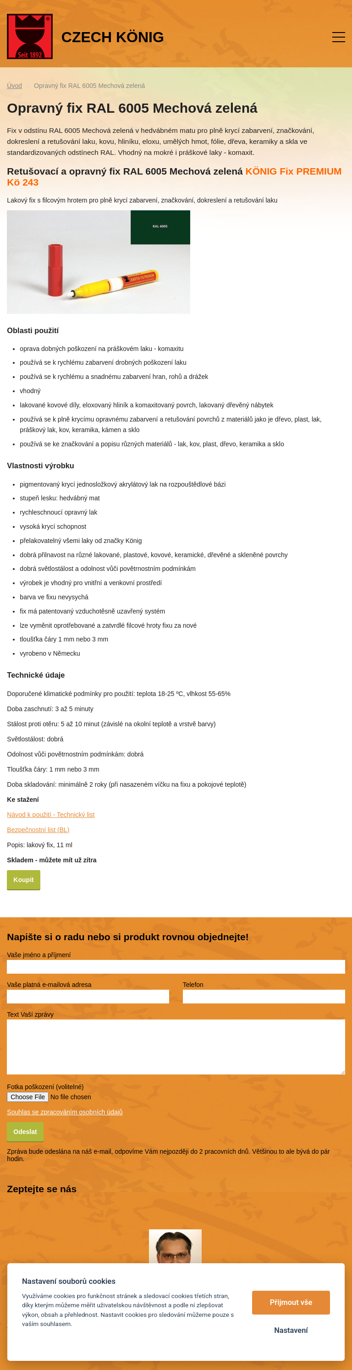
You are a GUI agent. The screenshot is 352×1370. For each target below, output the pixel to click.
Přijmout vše (291, 1302)
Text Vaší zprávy (30, 1014)
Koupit (23, 879)
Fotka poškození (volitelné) (45, 1087)
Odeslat (25, 1131)
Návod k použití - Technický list (50, 814)
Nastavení (291, 1330)
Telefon (193, 984)
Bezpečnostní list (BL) (38, 829)
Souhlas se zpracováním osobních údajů (64, 1112)
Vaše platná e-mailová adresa (49, 984)
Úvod (14, 85)
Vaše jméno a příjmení (39, 955)
